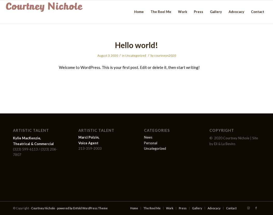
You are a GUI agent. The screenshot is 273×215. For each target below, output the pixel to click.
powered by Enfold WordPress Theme (82, 208)
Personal (150, 143)
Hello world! (136, 45)
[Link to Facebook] (256, 208)
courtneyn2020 (165, 55)
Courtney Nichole (43, 208)
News (148, 137)
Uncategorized (135, 55)
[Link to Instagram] (248, 208)
